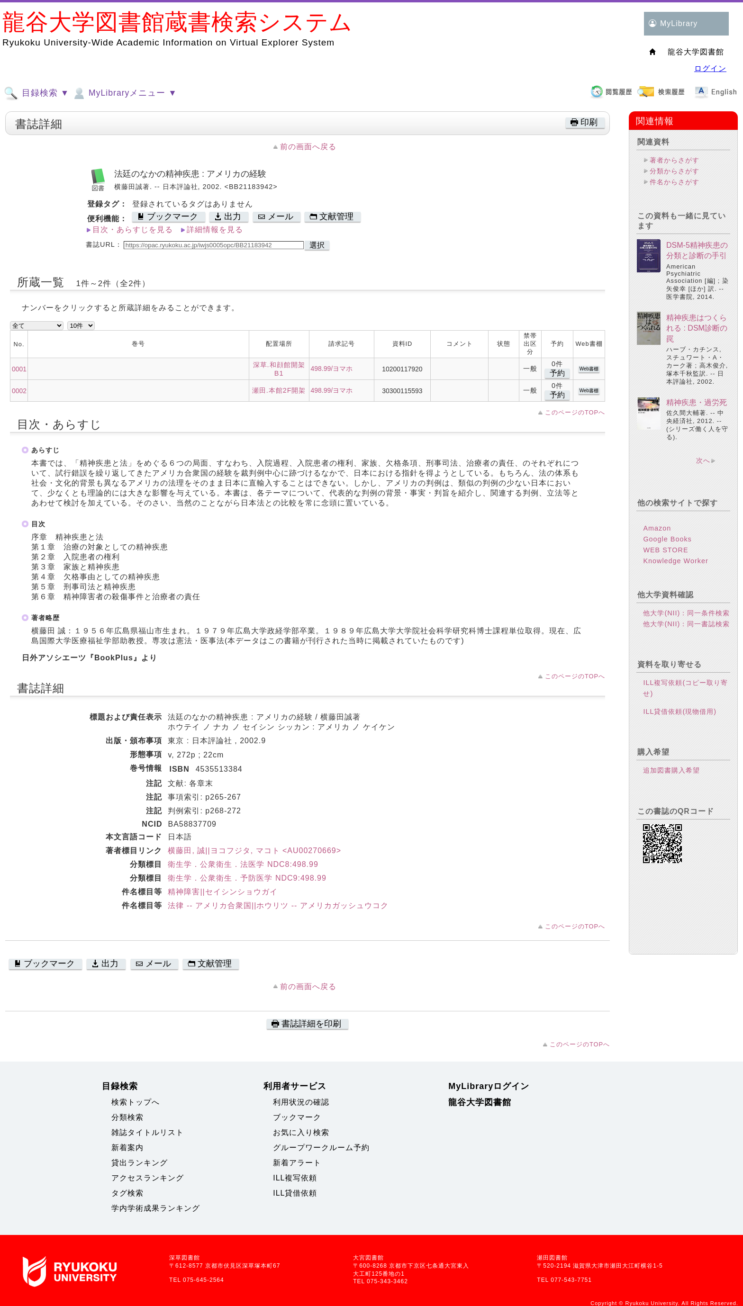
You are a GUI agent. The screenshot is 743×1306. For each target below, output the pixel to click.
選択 (317, 245)
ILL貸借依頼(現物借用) (679, 711)
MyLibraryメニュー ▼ (124, 93)
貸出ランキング (139, 1163)
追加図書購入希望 (671, 770)
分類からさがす (674, 171)
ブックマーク (297, 1117)
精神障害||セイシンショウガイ (222, 892)
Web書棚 (589, 368)
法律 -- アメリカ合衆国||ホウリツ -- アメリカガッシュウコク (278, 905)
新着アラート (297, 1163)
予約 (557, 373)
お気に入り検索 (301, 1132)
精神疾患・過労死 (696, 402)
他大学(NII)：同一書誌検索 (686, 624)
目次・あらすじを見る (132, 229)
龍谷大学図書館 (479, 1102)
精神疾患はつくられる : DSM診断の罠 (696, 328)
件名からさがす (674, 182)
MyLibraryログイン (488, 1086)
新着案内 (127, 1148)
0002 (19, 391)
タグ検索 (127, 1193)
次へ (703, 460)
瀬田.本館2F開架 (279, 390)
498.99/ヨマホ (332, 368)
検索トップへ (135, 1102)
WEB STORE (665, 550)
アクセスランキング (147, 1178)
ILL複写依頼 (295, 1178)
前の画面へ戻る (308, 147)
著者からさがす (674, 160)
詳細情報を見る (215, 229)
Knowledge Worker (675, 561)
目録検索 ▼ (36, 93)
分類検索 (127, 1117)
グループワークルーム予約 (321, 1148)
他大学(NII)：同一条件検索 (686, 613)
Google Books (667, 539)
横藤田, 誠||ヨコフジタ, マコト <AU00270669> (254, 851)
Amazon (657, 528)
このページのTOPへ (575, 412)
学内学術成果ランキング (155, 1208)
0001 (19, 369)
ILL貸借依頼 (295, 1193)
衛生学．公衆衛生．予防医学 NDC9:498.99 (247, 878)
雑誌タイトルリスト (147, 1132)
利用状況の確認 (301, 1102)
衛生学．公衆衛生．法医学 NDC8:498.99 (243, 864)
